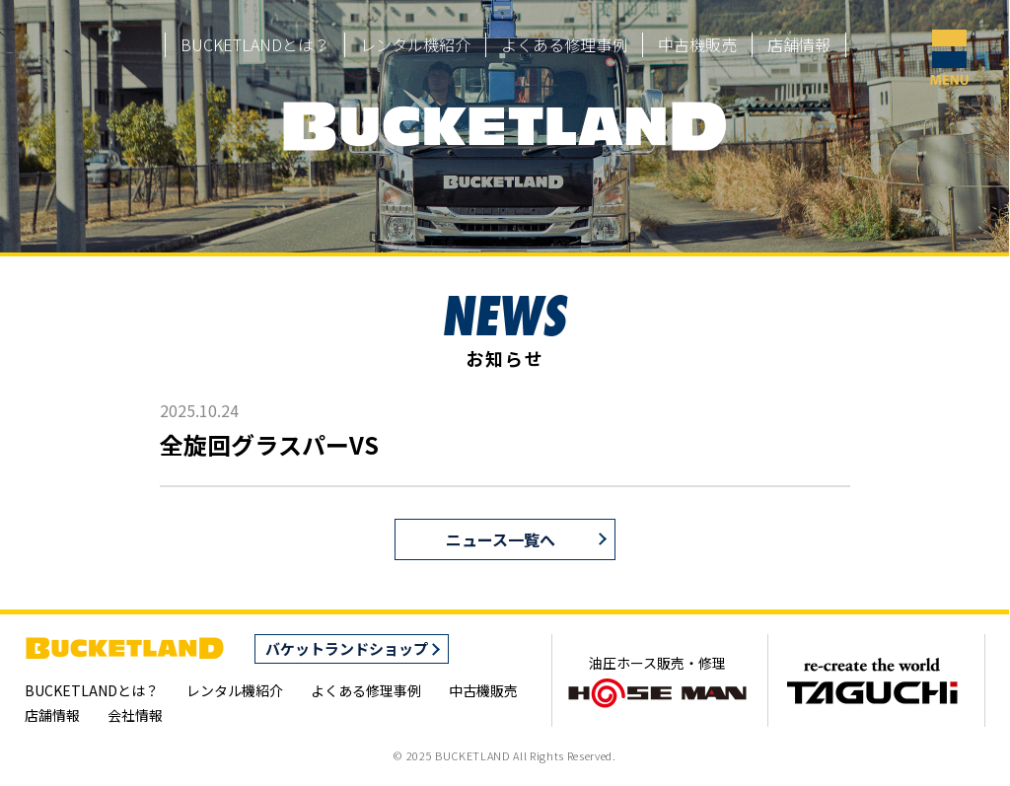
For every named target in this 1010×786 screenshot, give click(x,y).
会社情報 (135, 715)
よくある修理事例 (564, 44)
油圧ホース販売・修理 (657, 681)
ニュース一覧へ (500, 539)
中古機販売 (697, 44)
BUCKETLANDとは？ (254, 44)
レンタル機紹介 (415, 44)
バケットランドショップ (346, 648)
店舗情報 (798, 44)
